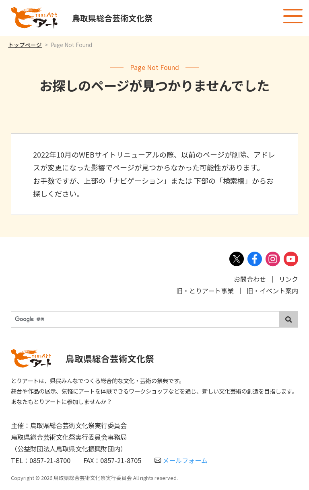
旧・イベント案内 (272, 290)
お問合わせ (250, 279)
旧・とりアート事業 (205, 290)
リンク (288, 279)
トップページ (25, 45)
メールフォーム (181, 460)
